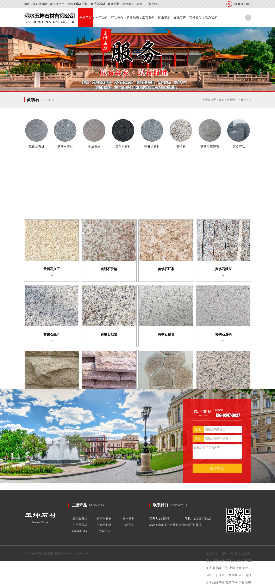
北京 (224, 553)
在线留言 (180, 17)
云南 (209, 582)
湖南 (209, 575)
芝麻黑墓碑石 (79, 531)
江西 (225, 567)
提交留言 (217, 468)
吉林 (222, 560)
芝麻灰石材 (104, 518)
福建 (219, 567)
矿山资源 (164, 17)
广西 (228, 575)
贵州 (248, 575)
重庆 (235, 575)
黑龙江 (229, 560)
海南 (222, 575)
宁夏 (241, 582)
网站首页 (85, 17)
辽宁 (215, 560)
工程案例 (148, 17)
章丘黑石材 (80, 524)
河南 (239, 567)
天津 (230, 553)
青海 (235, 582)
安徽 (212, 567)
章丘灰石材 (80, 518)
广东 (215, 575)
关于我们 (101, 17)
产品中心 (117, 17)
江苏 (244, 560)
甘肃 (228, 582)
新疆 (248, 582)
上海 (232, 567)
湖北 (245, 567)
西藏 (215, 582)
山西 (243, 553)
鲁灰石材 (129, 518)
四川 (241, 575)
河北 (237, 553)
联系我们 (211, 17)
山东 (238, 560)
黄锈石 (245, 99)
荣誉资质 (195, 17)
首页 (221, 99)
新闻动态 (132, 17)
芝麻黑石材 (104, 524)
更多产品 (104, 531)
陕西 (222, 582)
